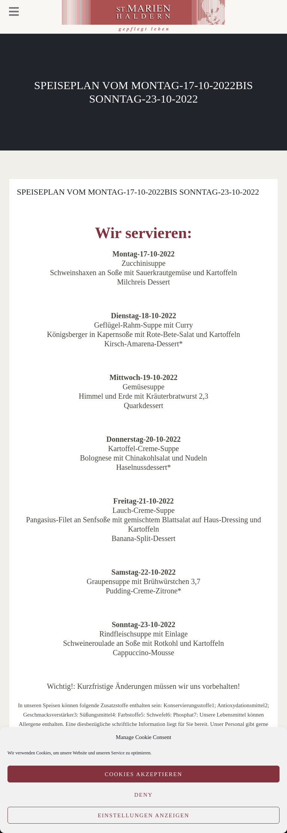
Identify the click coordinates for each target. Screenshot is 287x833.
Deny (143, 795)
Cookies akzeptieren (143, 774)
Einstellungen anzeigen (143, 815)
